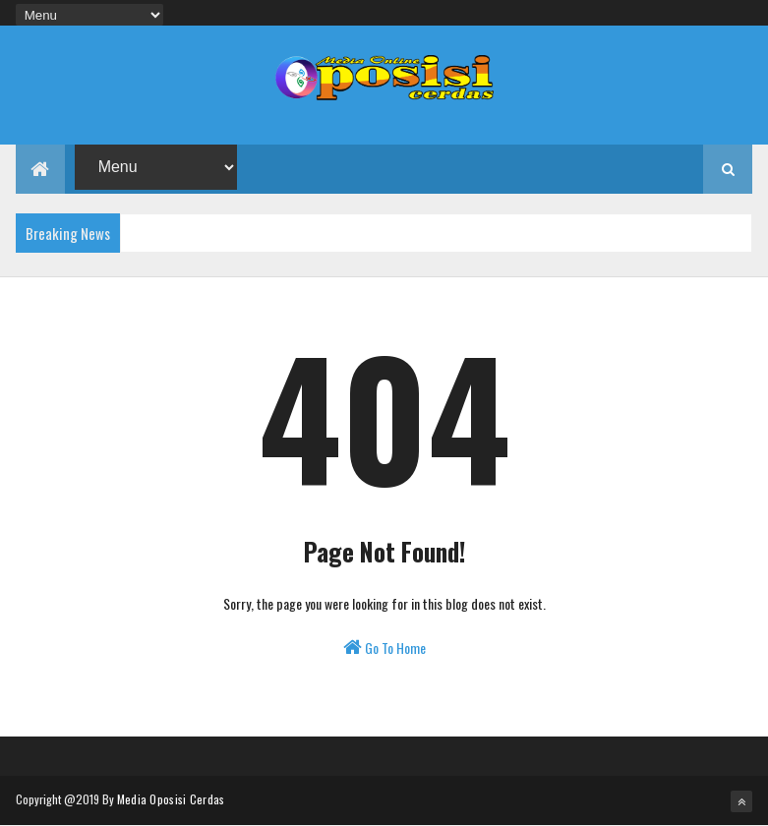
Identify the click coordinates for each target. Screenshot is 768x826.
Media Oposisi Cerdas (171, 799)
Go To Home (384, 647)
